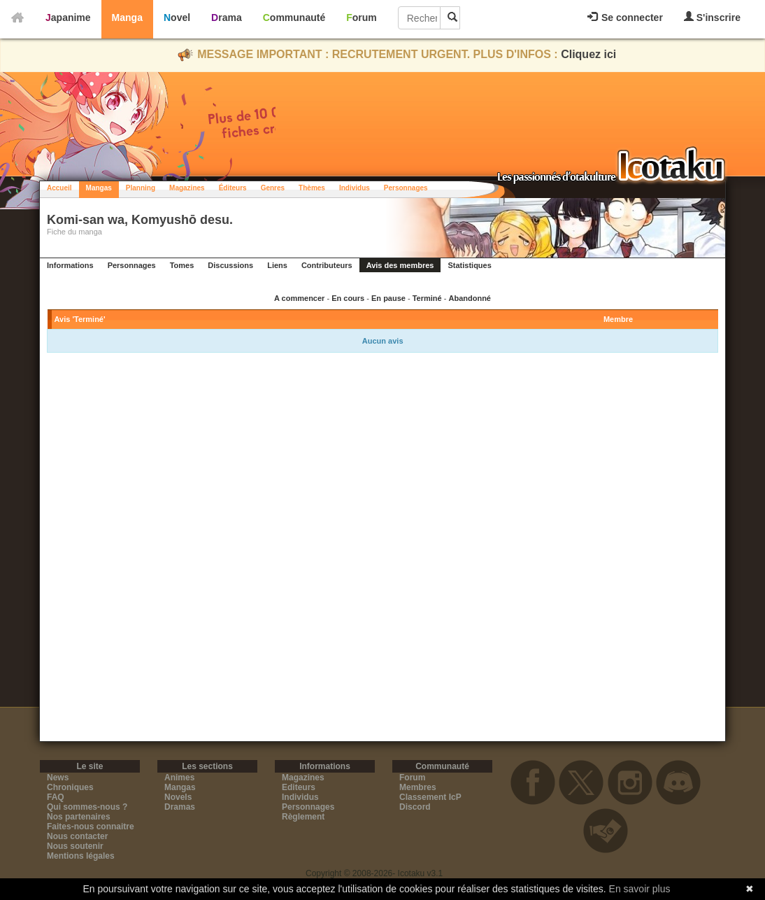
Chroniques (70, 787)
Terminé (427, 298)
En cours (347, 298)
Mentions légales (81, 856)
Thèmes (312, 188)
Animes (179, 777)
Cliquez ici (588, 54)
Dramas (179, 807)
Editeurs (298, 787)
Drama (226, 17)
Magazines (187, 188)
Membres (417, 787)
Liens (277, 265)
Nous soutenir (75, 846)
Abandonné (469, 298)
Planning (140, 188)
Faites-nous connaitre (90, 826)
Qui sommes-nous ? (87, 807)
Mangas (99, 188)
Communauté (294, 17)
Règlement (303, 817)
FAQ (55, 797)
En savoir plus (640, 888)
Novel (177, 17)
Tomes (182, 265)
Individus (354, 188)
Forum (361, 17)
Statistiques (469, 265)
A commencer (299, 298)
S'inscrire (712, 17)
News (58, 777)
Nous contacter (77, 836)
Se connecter (625, 17)
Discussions (230, 265)
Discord (415, 807)
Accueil (59, 188)
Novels (178, 797)
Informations (70, 265)
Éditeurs (233, 188)
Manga (127, 17)
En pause (388, 298)
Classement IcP (430, 797)
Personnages (406, 188)
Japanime (68, 17)
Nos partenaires (78, 817)
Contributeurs (326, 265)
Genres (273, 188)
